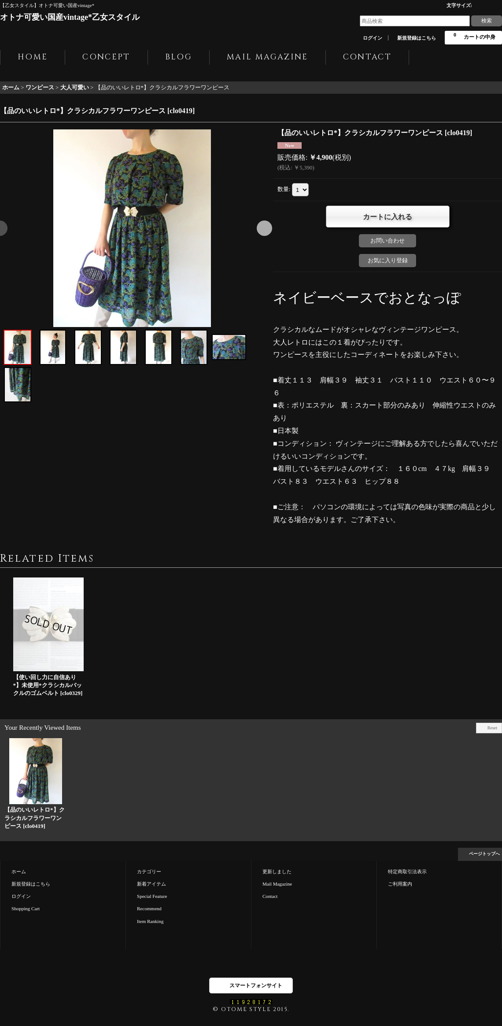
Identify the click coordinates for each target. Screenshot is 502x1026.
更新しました (277, 871)
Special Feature (152, 896)
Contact (269, 896)
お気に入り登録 (388, 260)
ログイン (372, 37)
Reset (492, 727)
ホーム (18, 871)
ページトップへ (484, 853)
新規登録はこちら (416, 37)
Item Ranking (150, 921)
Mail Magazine (277, 883)
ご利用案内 (400, 883)
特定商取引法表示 (407, 871)
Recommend (149, 908)
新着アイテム (151, 883)
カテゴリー (149, 871)
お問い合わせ (387, 240)
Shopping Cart (25, 908)
